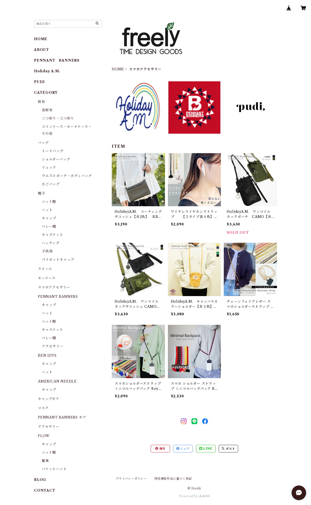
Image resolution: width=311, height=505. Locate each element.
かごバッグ (51, 184)
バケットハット (54, 469)
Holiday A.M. (47, 71)
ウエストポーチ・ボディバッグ (67, 176)
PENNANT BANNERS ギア (62, 417)
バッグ (43, 142)
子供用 (47, 251)
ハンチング (51, 243)
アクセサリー (52, 346)
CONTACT (44, 490)
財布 (41, 102)
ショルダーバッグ (56, 159)
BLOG (40, 479)
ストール (45, 269)
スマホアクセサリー (54, 287)
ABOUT (41, 49)
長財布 (47, 110)
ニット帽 (49, 201)
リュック (49, 167)
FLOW (44, 436)
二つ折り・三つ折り (58, 118)
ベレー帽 (49, 226)
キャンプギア (48, 399)
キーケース (47, 278)
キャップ (49, 218)
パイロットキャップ (58, 259)
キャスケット (52, 235)
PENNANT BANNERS (56, 60)
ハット (47, 210)
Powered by (194, 496)
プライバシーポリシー (131, 478)
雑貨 (45, 460)
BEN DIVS (47, 355)
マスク (43, 408)
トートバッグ (52, 151)
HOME (118, 69)
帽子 (41, 193)
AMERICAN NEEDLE (57, 381)
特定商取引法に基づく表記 (173, 478)
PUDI (39, 82)
